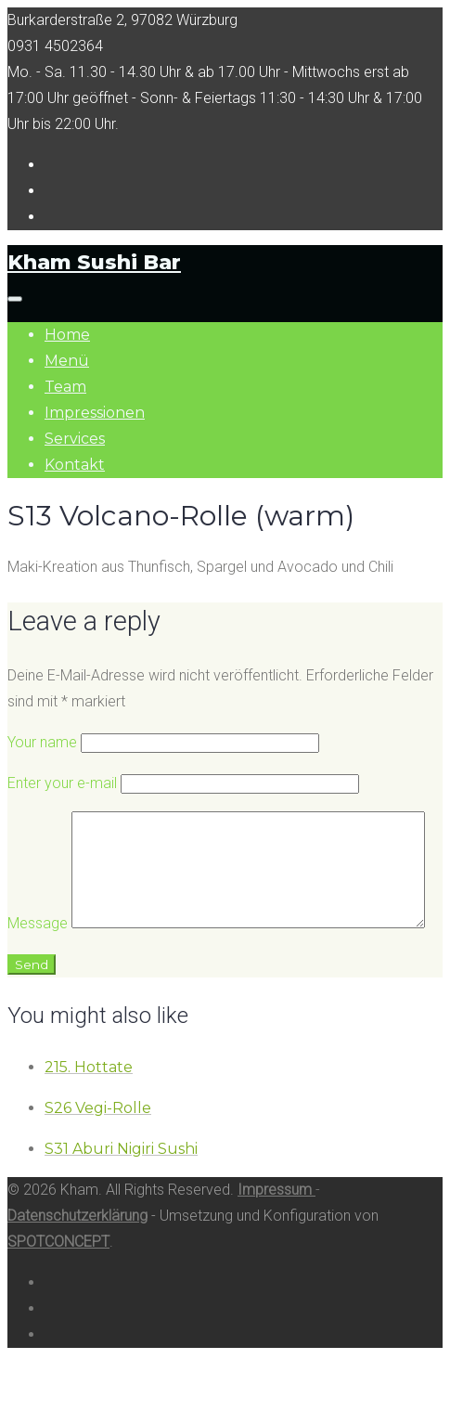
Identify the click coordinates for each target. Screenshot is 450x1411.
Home (67, 334)
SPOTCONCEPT (58, 1290)
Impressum (276, 1238)
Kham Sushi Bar (94, 262)
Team (65, 386)
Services (75, 438)
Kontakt (75, 464)
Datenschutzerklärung (77, 1264)
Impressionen (95, 412)
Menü (67, 360)
